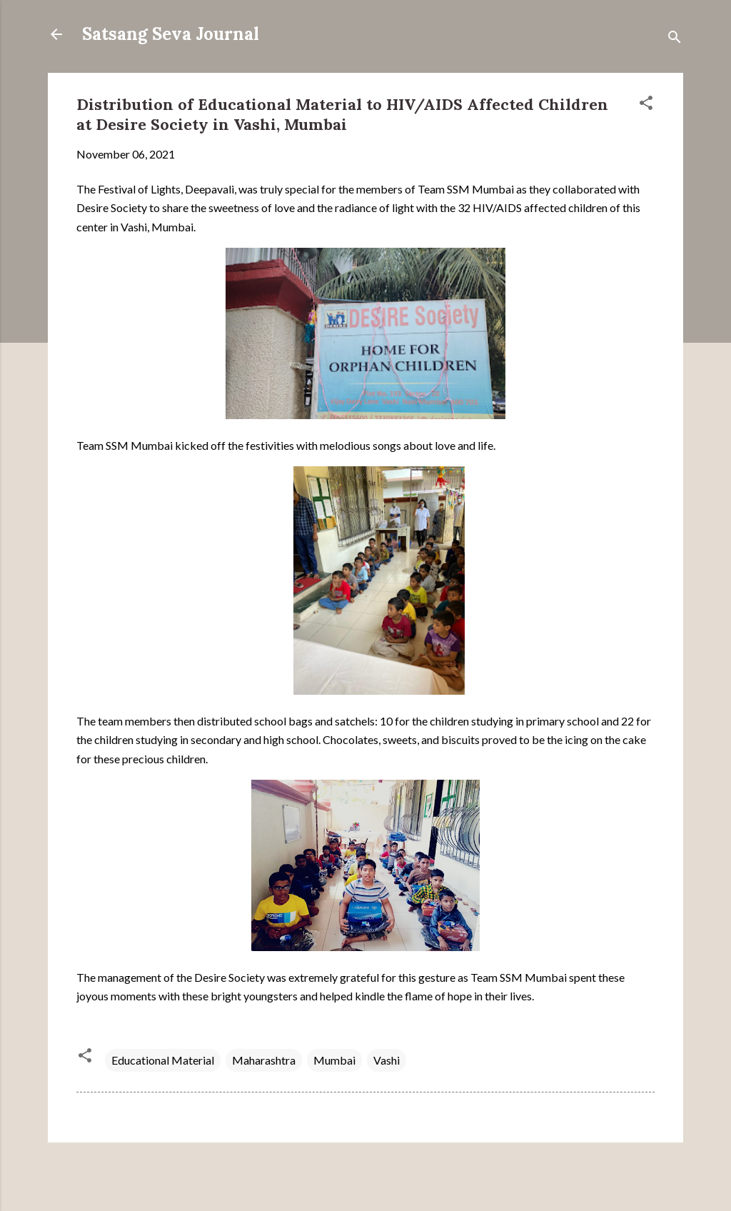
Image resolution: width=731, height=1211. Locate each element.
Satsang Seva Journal (170, 34)
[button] (646, 105)
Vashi (386, 1060)
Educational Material (162, 1060)
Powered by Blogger (366, 1173)
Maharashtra (264, 1060)
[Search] (674, 39)
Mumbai (334, 1060)
